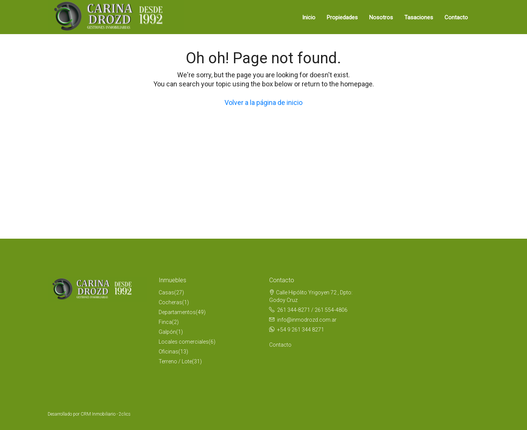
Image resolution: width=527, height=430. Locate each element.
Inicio (308, 17)
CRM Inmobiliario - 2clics (106, 414)
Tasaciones (418, 17)
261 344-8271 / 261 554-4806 (312, 310)
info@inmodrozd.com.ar (307, 320)
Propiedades (342, 17)
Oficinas (168, 352)
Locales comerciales (184, 342)
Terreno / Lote (175, 361)
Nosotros (381, 17)
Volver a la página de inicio (263, 102)
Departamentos (177, 312)
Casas (166, 292)
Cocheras (170, 302)
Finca (165, 322)
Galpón (167, 332)
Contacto (456, 17)
